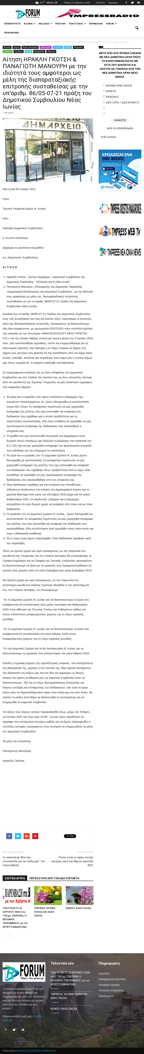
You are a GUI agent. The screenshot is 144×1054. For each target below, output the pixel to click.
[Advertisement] (120, 286)
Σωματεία (58, 47)
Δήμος (17, 47)
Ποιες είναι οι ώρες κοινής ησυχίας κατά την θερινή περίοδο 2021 (72, 861)
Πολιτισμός (77, 23)
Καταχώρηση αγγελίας (112, 979)
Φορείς (68, 47)
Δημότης (18, 51)
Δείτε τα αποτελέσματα (120, 128)
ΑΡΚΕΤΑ (111, 91)
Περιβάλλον (96, 23)
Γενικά (28, 51)
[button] (136, 28)
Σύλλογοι (7, 51)
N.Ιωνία (7, 47)
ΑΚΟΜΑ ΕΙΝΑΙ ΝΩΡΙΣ (119, 85)
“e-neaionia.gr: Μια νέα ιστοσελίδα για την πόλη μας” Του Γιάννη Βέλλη (24, 861)
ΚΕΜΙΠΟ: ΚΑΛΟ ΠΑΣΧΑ (78, 908)
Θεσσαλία (45, 23)
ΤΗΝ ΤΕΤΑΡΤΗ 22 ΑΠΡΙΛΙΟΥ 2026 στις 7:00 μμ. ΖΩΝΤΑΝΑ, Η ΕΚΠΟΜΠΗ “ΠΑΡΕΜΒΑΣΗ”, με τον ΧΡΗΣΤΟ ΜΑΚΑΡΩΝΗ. (70, 978)
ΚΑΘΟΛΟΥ (112, 97)
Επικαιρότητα (12, 23)
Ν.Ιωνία (29, 23)
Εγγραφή (112, 2)
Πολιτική (60, 23)
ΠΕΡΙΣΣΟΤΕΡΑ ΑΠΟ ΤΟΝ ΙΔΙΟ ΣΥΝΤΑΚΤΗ (54, 878)
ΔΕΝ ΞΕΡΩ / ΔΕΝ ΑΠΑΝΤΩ (122, 102)
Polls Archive (108, 137)
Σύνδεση (100, 2)
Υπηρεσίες (78, 47)
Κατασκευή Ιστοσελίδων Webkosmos (36, 1050)
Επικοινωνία (11, 32)
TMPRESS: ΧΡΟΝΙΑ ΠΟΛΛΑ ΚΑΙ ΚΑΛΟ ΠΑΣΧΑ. (44, 912)
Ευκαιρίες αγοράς (109, 984)
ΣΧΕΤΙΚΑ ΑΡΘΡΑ (15, 878)
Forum (111, 23)
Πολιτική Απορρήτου (111, 990)
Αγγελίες (104, 973)
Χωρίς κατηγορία (30, 47)
